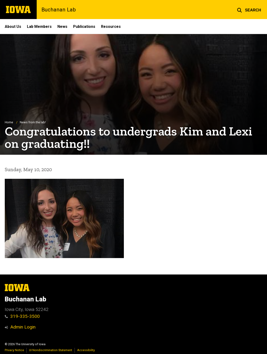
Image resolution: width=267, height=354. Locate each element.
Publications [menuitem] (84, 26)
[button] (249, 9)
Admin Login (22, 327)
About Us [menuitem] (13, 26)
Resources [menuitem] (111, 26)
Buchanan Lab (58, 9)
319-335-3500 (22, 316)
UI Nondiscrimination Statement (50, 350)
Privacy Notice (14, 350)
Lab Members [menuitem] (39, 26)
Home (9, 122)
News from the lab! (33, 122)
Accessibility (86, 350)
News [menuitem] (62, 26)
